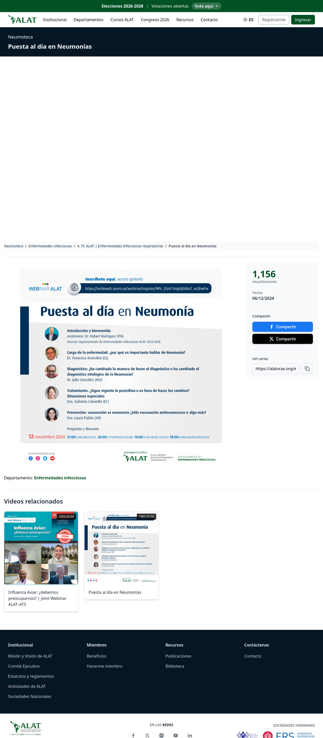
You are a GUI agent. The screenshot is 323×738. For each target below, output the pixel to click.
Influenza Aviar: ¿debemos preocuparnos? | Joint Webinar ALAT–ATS (37, 598)
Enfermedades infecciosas (50, 246)
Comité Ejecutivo (24, 666)
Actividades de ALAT (27, 686)
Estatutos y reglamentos (31, 676)
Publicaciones (178, 656)
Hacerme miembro (104, 666)
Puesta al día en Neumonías (50, 46)
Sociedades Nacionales (29, 696)
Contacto (209, 19)
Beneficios (96, 656)
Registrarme (273, 19)
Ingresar (303, 19)
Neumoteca (20, 37)
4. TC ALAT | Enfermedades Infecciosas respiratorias (120, 246)
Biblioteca (175, 666)
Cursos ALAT (122, 19)
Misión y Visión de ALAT (30, 656)
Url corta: (260, 358)
